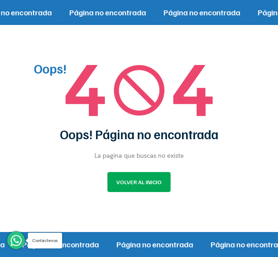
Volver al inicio (139, 182)
